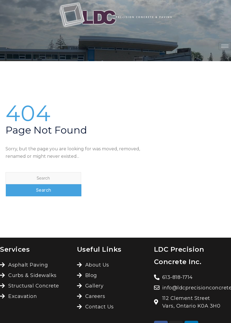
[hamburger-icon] (225, 46)
